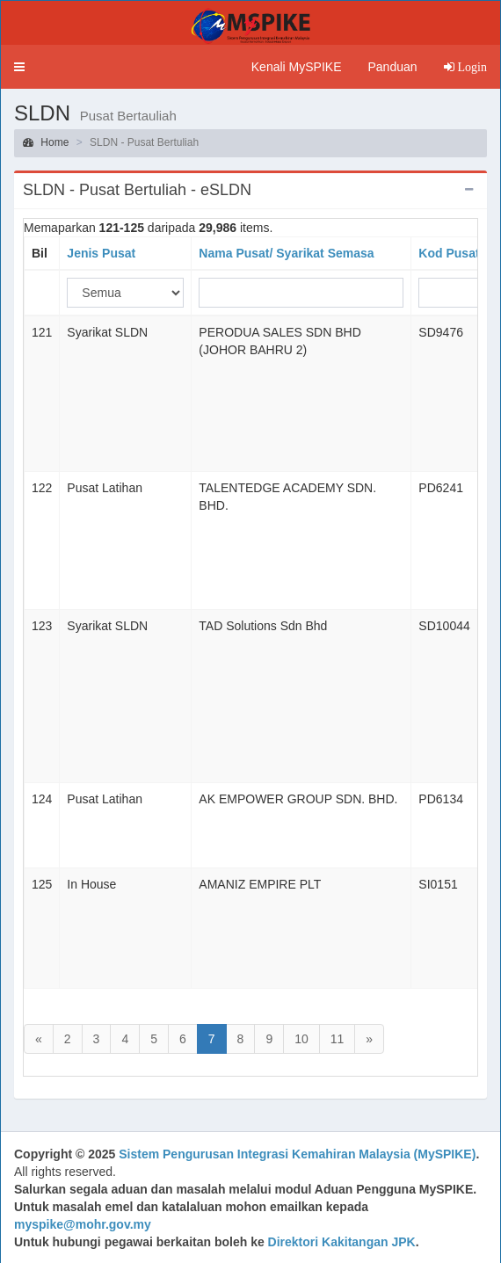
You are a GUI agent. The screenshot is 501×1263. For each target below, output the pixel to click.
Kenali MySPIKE (296, 67)
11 (337, 1039)
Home (46, 142)
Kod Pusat (448, 253)
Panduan (392, 67)
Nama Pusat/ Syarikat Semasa (286, 253)
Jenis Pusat (101, 253)
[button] (19, 67)
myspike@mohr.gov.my (82, 1224)
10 (301, 1039)
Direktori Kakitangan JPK (342, 1242)
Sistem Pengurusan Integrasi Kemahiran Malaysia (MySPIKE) (297, 1154)
